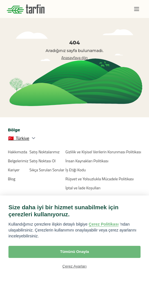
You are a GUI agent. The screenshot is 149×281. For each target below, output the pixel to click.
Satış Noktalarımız (45, 152)
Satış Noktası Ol (43, 161)
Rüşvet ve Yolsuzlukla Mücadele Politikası (99, 179)
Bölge (14, 129)
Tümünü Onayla (74, 251)
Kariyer (13, 170)
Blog (11, 179)
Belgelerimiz (18, 161)
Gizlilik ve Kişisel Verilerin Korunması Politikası (103, 152)
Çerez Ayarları (75, 266)
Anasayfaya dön (74, 57)
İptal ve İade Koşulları (82, 188)
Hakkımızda (17, 152)
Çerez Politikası (104, 224)
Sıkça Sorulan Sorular (47, 170)
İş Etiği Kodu (75, 170)
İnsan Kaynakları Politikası (86, 161)
